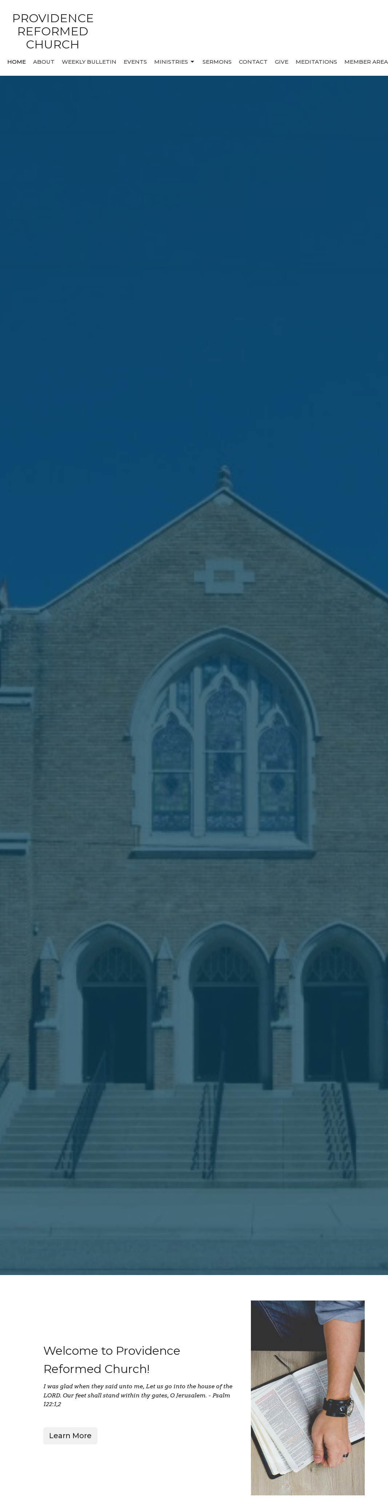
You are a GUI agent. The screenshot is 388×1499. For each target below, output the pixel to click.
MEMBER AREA (366, 61)
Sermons (217, 61)
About (44, 61)
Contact (253, 61)
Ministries (174, 62)
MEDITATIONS (316, 61)
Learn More (70, 1435)
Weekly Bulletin (89, 61)
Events (135, 61)
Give (281, 61)
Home (16, 61)
